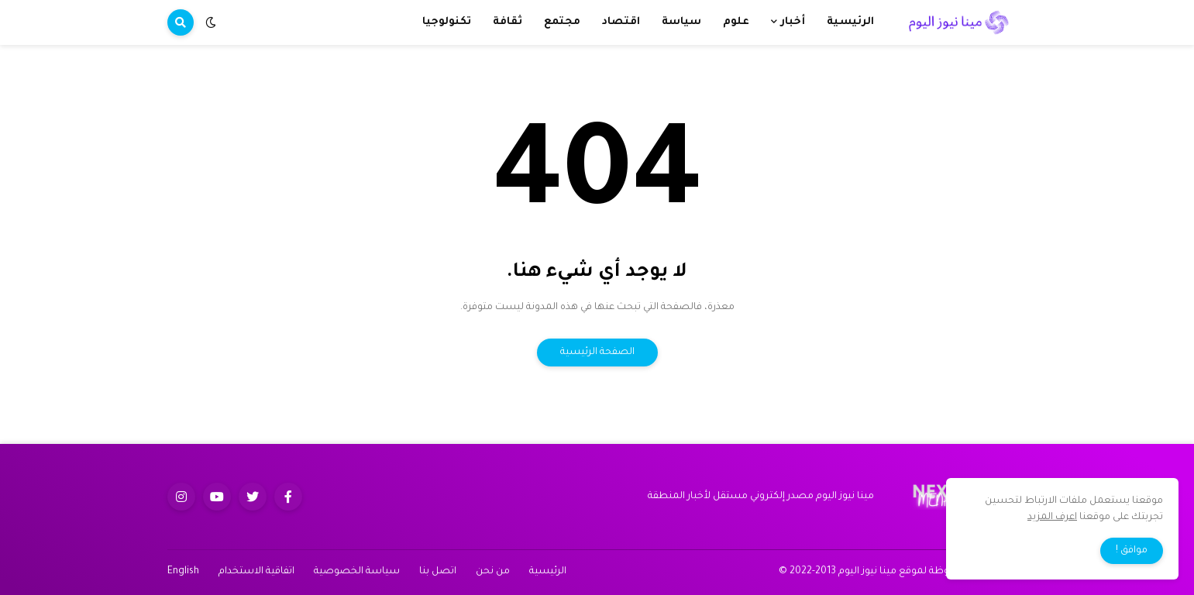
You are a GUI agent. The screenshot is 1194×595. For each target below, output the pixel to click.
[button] (211, 22)
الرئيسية (547, 571)
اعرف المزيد (1052, 517)
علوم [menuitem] (736, 22)
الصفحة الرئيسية (597, 352)
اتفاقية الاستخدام (256, 571)
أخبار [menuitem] (792, 22)
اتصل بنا (437, 571)
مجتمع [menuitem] (562, 22)
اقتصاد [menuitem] (621, 22)
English (183, 571)
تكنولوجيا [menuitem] (446, 22)
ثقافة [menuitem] (507, 22)
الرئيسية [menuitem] (850, 22)
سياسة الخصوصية (357, 571)
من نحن (493, 571)
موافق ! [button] (1132, 550)
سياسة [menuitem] (681, 22)
